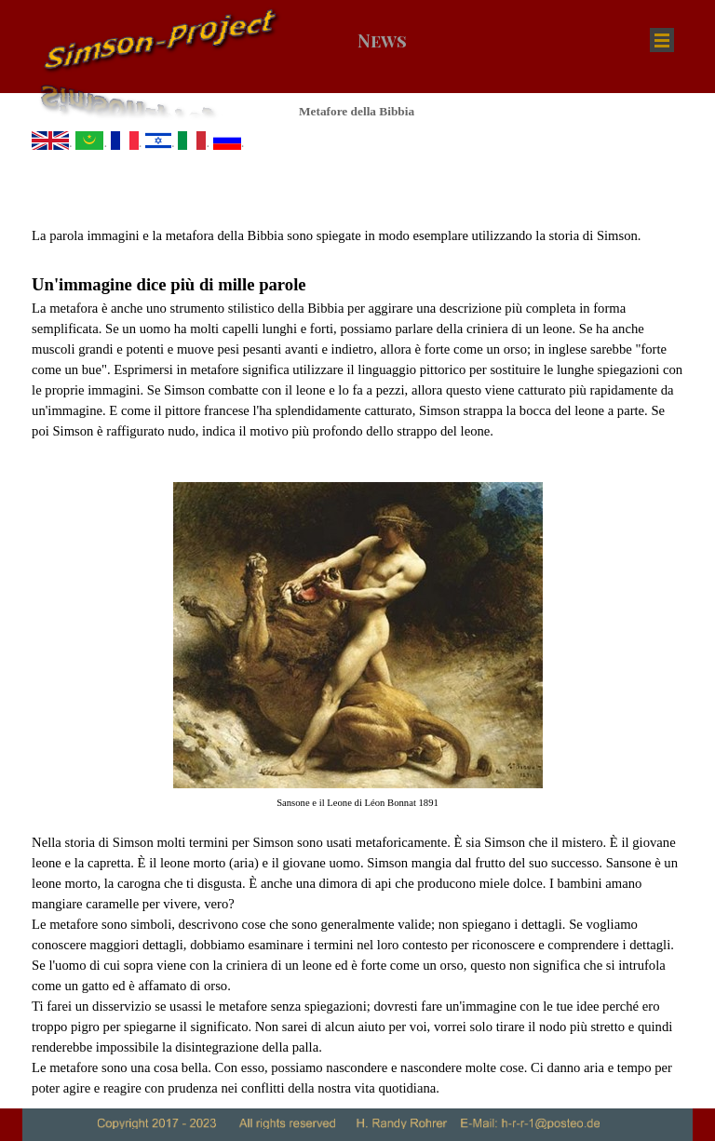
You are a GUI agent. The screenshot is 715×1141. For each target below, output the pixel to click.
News (382, 40)
